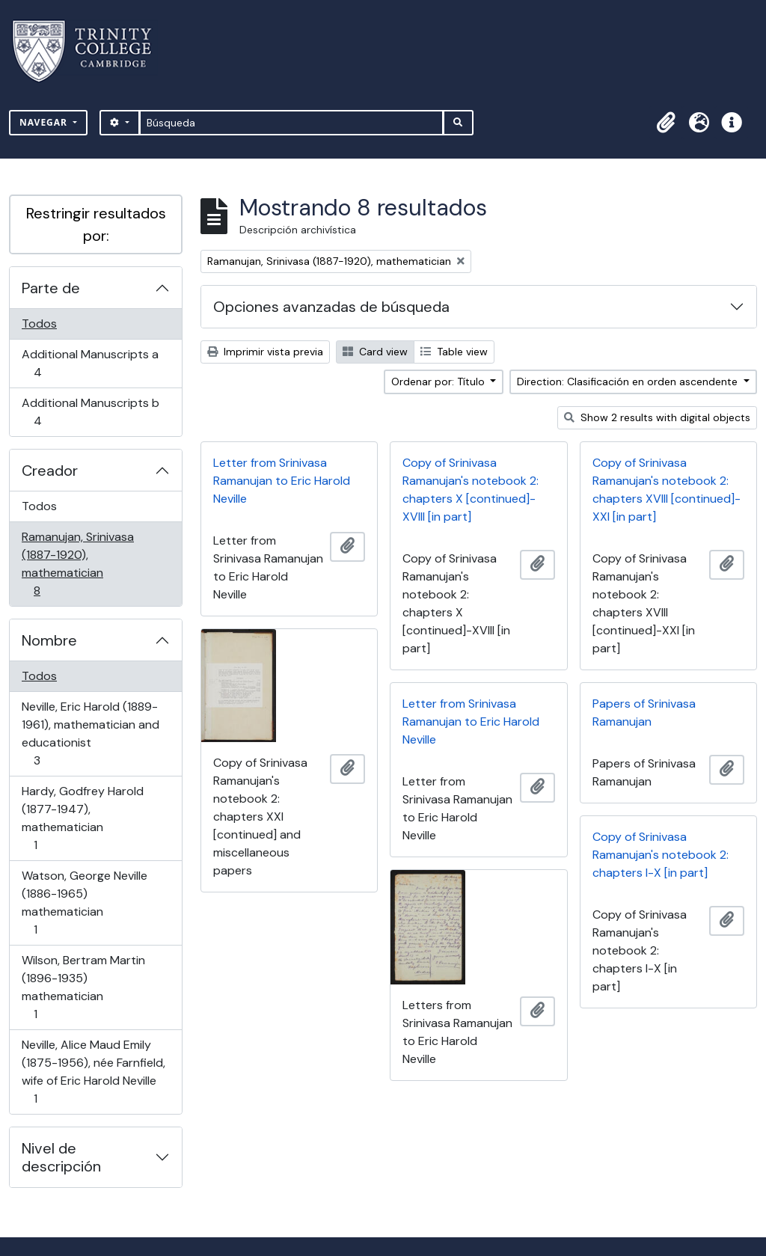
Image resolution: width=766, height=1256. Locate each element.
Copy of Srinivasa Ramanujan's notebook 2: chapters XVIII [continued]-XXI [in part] (666, 489)
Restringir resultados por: (96, 224)
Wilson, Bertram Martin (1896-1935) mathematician (83, 987)
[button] (665, 122)
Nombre (49, 640)
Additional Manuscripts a (90, 363)
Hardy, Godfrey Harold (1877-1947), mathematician (82, 818)
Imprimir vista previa (265, 351)
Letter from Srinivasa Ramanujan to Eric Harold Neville (281, 480)
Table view (454, 351)
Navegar (44, 122)
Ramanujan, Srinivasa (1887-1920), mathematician (77, 563)
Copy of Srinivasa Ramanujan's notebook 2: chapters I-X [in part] (660, 854)
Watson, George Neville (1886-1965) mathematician (84, 902)
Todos (39, 323)
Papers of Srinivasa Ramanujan (644, 712)
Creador (50, 470)
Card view (375, 351)
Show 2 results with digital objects (657, 417)
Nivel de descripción (61, 1157)
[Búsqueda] (291, 122)
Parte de (51, 288)
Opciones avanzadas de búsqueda (331, 306)
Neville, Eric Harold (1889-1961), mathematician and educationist (90, 733)
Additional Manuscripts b (90, 411)
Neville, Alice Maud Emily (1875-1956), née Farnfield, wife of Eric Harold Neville (93, 1071)
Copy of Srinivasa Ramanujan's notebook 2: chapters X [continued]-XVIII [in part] (470, 489)
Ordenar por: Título (439, 381)
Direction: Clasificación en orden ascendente (629, 381)
